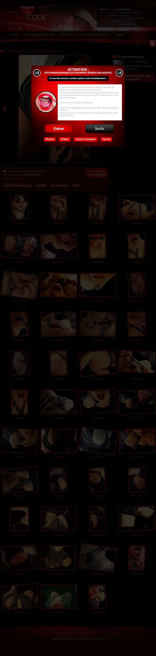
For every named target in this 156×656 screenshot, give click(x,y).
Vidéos (65, 139)
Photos (50, 139)
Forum (106, 139)
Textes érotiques (86, 139)
